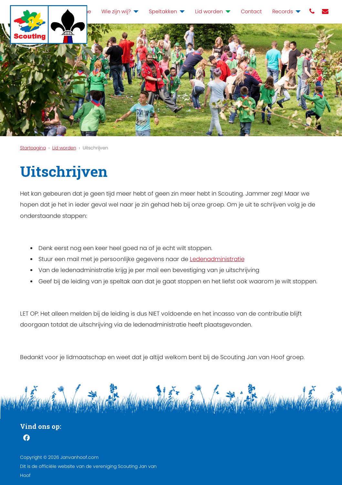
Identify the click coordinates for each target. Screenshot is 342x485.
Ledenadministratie (217, 259)
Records (282, 11)
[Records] (297, 11)
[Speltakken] (181, 11)
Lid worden (209, 11)
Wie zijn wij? (116, 11)
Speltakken (163, 11)
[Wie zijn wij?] (135, 11)
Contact (251, 11)
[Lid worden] (227, 11)
